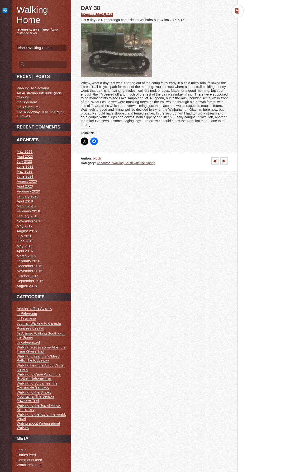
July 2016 (24, 236)
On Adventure (28, 107)
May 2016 (25, 246)
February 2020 (28, 191)
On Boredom (27, 102)
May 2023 (25, 151)
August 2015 (27, 286)
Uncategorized (28, 342)
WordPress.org (29, 465)
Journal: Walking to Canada (39, 323)
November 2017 (29, 221)
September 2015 (30, 281)
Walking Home (32, 15)
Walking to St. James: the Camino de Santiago (37, 385)
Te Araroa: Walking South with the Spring (126, 163)
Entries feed (26, 455)
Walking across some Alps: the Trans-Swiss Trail (41, 349)
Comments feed (29, 460)
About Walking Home (35, 48)
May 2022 (25, 171)
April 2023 (25, 156)
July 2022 (24, 161)
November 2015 (29, 271)
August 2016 (27, 231)
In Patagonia (27, 313)
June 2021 (25, 176)
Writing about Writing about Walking (38, 425)
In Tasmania (26, 318)
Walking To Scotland (33, 88)
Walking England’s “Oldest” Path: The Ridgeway (38, 358)
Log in (21, 450)
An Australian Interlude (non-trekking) (39, 95)
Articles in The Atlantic (34, 308)
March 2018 (26, 206)
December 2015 (29, 266)
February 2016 (28, 261)
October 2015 (27, 276)
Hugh (97, 158)
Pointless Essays (30, 328)
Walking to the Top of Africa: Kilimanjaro (39, 407)
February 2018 (28, 211)
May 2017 (25, 226)
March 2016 (26, 256)
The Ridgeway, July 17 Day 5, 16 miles (40, 114)
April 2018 (25, 201)
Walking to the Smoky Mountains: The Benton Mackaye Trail (35, 396)
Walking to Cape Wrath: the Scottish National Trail (39, 376)
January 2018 (27, 216)
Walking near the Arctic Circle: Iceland (41, 367)
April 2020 (25, 186)
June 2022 (25, 166)
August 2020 (27, 181)
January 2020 (27, 196)
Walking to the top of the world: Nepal (41, 416)
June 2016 (25, 241)
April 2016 (25, 251)
